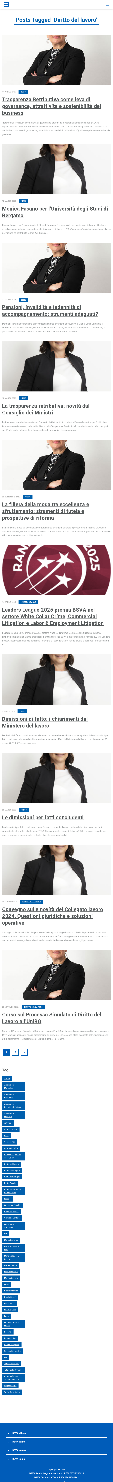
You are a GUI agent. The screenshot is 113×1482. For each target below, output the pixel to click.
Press (27, 492)
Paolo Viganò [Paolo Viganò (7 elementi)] (10, 1298)
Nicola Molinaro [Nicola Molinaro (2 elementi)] (11, 1279)
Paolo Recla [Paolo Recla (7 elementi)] (9, 1292)
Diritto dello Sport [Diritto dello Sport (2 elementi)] (12, 1158)
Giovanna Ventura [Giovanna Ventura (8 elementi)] (12, 1206)
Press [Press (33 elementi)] (6, 1304)
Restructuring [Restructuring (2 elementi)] (10, 1326)
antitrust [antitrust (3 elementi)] (8, 1111)
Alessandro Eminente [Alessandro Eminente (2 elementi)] (9, 1103)
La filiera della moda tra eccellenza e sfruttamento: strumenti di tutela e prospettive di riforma (45, 506)
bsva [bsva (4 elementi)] (6, 1124)
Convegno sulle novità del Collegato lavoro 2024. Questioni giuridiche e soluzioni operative (52, 906)
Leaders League (28, 596)
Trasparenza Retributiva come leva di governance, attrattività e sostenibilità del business (51, 105)
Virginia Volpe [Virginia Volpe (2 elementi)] (10, 1374)
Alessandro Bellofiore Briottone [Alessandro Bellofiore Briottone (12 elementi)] (12, 1093)
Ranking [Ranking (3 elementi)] (7, 1320)
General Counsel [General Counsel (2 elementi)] (11, 1200)
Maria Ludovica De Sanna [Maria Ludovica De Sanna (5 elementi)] (12, 1245)
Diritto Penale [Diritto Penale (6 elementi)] (10, 1171)
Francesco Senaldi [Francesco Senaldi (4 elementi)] (12, 1193)
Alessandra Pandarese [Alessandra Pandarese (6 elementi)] (9, 1084)
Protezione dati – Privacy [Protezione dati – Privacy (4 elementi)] (11, 1312)
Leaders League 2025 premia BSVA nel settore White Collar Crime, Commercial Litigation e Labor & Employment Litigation (53, 609)
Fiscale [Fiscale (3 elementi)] (7, 1187)
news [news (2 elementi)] (6, 1272)
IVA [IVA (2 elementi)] (5, 1222)
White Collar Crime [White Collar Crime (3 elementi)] (12, 1380)
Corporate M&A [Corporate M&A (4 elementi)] (11, 1136)
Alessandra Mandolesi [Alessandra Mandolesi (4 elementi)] (9, 1074)
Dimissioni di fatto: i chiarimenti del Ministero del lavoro (45, 714)
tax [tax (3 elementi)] (5, 1345)
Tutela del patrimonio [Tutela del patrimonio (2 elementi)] (13, 1358)
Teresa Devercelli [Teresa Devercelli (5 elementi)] (11, 1352)
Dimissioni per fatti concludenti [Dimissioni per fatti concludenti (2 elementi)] (12, 1144)
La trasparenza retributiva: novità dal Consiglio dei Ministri (45, 405)
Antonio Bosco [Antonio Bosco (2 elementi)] (10, 1117)
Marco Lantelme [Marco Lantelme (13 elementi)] (11, 1228)
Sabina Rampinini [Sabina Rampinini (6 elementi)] (11, 1333)
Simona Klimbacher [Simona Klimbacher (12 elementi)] (12, 1339)
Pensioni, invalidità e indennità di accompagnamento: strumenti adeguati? (50, 307)
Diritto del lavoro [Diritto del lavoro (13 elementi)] (11, 1152)
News (23, 92)
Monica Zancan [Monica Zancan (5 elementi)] (11, 1266)
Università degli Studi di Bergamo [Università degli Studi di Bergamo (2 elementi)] (11, 1366)
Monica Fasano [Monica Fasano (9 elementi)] (11, 1260)
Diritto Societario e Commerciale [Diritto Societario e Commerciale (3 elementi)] (12, 1179)
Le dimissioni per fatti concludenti (43, 809)
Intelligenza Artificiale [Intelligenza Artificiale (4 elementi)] (9, 1214)
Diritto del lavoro (31, 892)
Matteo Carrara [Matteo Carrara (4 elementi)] (10, 1254)
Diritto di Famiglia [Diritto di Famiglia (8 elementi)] (12, 1165)
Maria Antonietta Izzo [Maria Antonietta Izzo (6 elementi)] (11, 1236)
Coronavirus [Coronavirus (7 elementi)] (9, 1130)
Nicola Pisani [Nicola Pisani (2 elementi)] (10, 1285)
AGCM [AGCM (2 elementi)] (7, 1067)
